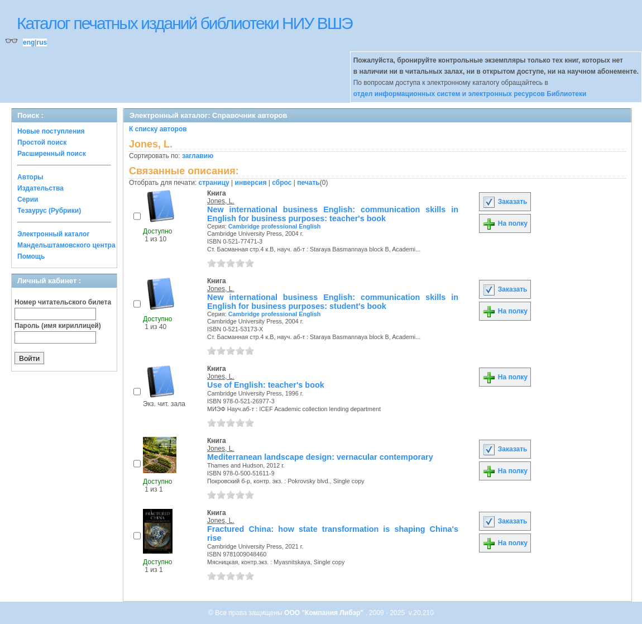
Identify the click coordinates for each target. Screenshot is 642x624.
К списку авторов (158, 129)
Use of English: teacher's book (265, 384)
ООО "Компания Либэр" (324, 613)
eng (29, 42)
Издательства (40, 188)
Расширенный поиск (51, 154)
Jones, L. (220, 201)
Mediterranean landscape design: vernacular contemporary (320, 456)
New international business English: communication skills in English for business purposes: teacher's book (332, 214)
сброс (281, 183)
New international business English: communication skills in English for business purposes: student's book (332, 302)
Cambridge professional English (274, 226)
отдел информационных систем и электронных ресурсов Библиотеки (470, 94)
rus (41, 42)
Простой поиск (41, 142)
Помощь (31, 256)
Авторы (30, 177)
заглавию (197, 156)
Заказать (504, 202)
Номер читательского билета (63, 302)
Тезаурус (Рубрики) (49, 211)
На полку (505, 223)
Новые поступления (51, 131)
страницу (214, 183)
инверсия (251, 183)
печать (308, 183)
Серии (27, 199)
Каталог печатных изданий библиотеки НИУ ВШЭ (184, 23)
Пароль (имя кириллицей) (58, 326)
